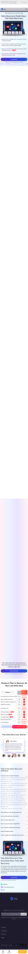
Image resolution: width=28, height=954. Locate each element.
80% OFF (22, 951)
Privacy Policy (4, 945)
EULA (10, 945)
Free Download (6, 727)
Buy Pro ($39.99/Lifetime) (19, 727)
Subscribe (23, 914)
